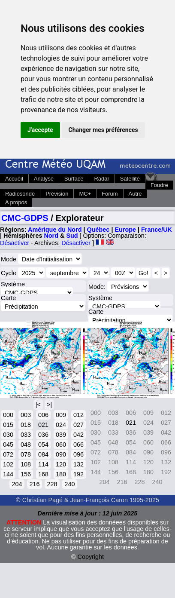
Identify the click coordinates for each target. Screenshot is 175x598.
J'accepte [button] (40, 129)
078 (26, 454)
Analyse (44, 178)
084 (43, 454)
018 (26, 424)
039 (61, 434)
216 (34, 484)
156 (26, 474)
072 (8, 454)
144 (8, 474)
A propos (16, 202)
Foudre (159, 185)
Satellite (130, 178)
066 (78, 444)
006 (43, 414)
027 (78, 424)
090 (61, 454)
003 (26, 414)
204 (17, 484)
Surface (74, 178)
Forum (110, 193)
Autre (135, 193)
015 (8, 424)
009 (61, 414)
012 (78, 414)
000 (8, 414)
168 (43, 474)
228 (52, 484)
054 (43, 444)
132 (78, 464)
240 (69, 484)
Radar (101, 178)
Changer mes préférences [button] (103, 129)
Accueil (14, 178)
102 (8, 464)
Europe (125, 229)
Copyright (91, 556)
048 (26, 444)
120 (61, 464)
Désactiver (14, 242)
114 (43, 464)
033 (26, 434)
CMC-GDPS (24, 218)
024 (61, 424)
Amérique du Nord (55, 229)
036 (43, 434)
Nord (51, 235)
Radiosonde (20, 193)
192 (78, 474)
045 (8, 444)
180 (61, 474)
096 (78, 454)
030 (8, 434)
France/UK (156, 229)
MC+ (85, 193)
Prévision (56, 193)
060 (61, 444)
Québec (98, 229)
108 (26, 464)
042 (78, 434)
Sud (72, 235)
